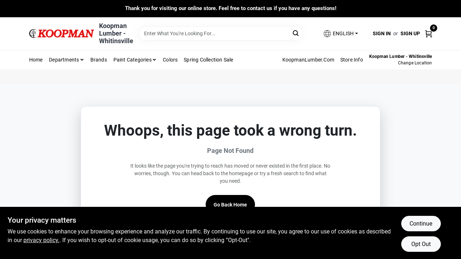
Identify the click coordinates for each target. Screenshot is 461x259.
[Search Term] (220, 33)
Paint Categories (132, 60)
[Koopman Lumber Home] (61, 33)
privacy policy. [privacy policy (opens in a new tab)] (41, 240)
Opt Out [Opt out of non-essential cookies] (421, 244)
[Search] (296, 33)
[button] (340, 33)
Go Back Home (230, 205)
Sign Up (410, 33)
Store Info (351, 60)
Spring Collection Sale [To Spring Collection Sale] (208, 60)
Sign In (382, 33)
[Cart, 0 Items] (428, 33)
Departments (64, 60)
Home (36, 60)
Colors (170, 60)
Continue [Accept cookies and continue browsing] (420, 223)
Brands (98, 60)
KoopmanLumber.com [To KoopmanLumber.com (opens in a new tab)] (308, 60)
